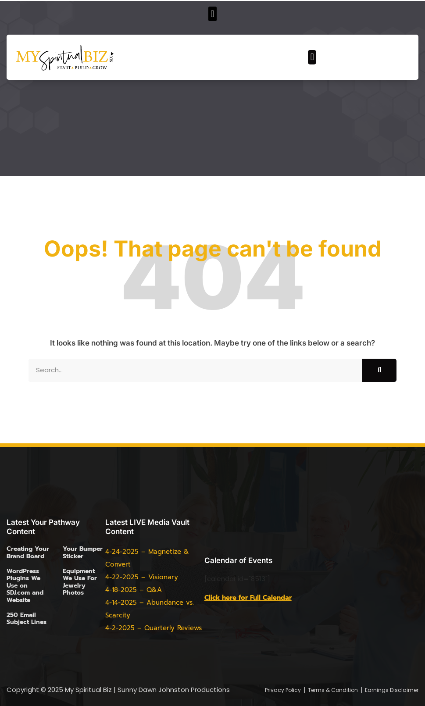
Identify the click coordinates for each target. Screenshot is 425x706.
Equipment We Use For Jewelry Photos (80, 582)
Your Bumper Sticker (83, 552)
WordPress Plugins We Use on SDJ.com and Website (25, 586)
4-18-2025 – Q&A (133, 590)
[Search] (379, 370)
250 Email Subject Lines (26, 618)
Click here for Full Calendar (248, 598)
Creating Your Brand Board (28, 552)
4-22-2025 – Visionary (141, 577)
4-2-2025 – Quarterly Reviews (153, 628)
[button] (212, 14)
